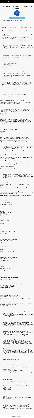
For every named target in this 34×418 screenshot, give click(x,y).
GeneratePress (21, 416)
